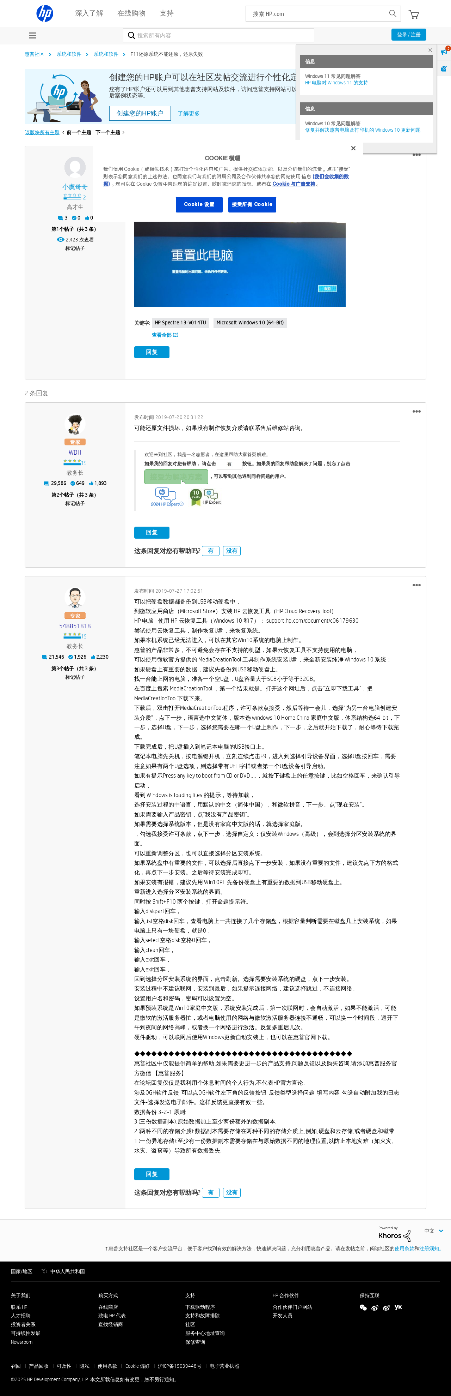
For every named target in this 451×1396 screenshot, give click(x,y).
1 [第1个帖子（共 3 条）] (57, 229)
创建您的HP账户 (140, 113)
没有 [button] (231, 549)
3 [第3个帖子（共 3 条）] (57, 667)
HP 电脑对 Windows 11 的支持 (336, 82)
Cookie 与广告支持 (293, 184)
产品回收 (39, 1364)
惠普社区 (34, 54)
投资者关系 (23, 1323)
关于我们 (21, 1294)
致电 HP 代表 (112, 1314)
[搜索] (218, 35)
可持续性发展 (26, 1332)
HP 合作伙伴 (286, 1294)
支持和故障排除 (202, 1314)
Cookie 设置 (199, 204)
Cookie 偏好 (137, 1364)
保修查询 (195, 1340)
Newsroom (21, 1340)
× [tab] (430, 49)
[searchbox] (315, 13)
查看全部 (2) (165, 335)
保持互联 (369, 1294)
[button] (416, 155)
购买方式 (108, 1294)
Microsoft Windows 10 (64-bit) (250, 322)
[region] (228, 181)
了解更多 (189, 113)
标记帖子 (75, 248)
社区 (190, 1323)
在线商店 (108, 1305)
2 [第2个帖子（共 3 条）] (57, 493)
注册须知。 (431, 1247)
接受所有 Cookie (252, 204)
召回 (16, 1364)
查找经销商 (110, 1323)
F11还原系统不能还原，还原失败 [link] (167, 54)
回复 (152, 352)
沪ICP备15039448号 (180, 1364)
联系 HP (19, 1305)
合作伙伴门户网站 (292, 1305)
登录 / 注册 (409, 34)
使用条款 (404, 1247)
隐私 (84, 1364)
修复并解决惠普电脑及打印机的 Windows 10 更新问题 (363, 130)
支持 (190, 1294)
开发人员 (282, 1314)
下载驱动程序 (200, 1305)
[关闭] (353, 148)
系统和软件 (69, 54)
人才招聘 (21, 1314)
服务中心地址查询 (205, 1332)
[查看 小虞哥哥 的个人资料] (75, 186)
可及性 (64, 1364)
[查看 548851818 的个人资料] (75, 624)
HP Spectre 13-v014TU (180, 322)
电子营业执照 (224, 1364)
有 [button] (211, 549)
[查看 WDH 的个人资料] (75, 451)
